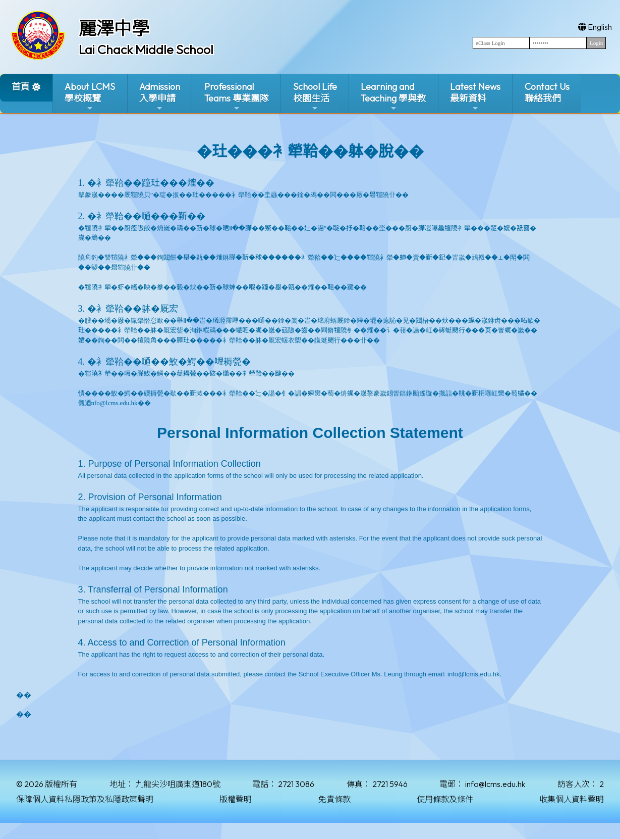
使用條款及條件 (445, 799)
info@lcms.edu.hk (495, 784)
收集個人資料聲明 (571, 799)
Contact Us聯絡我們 (547, 92)
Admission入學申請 (159, 97)
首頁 (21, 86)
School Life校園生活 (315, 97)
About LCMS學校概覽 (90, 97)
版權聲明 (235, 799)
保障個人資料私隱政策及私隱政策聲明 (84, 799)
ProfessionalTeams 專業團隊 (236, 97)
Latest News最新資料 (475, 97)
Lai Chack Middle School (146, 49)
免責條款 (334, 799)
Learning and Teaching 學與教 (393, 97)
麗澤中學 (114, 28)
